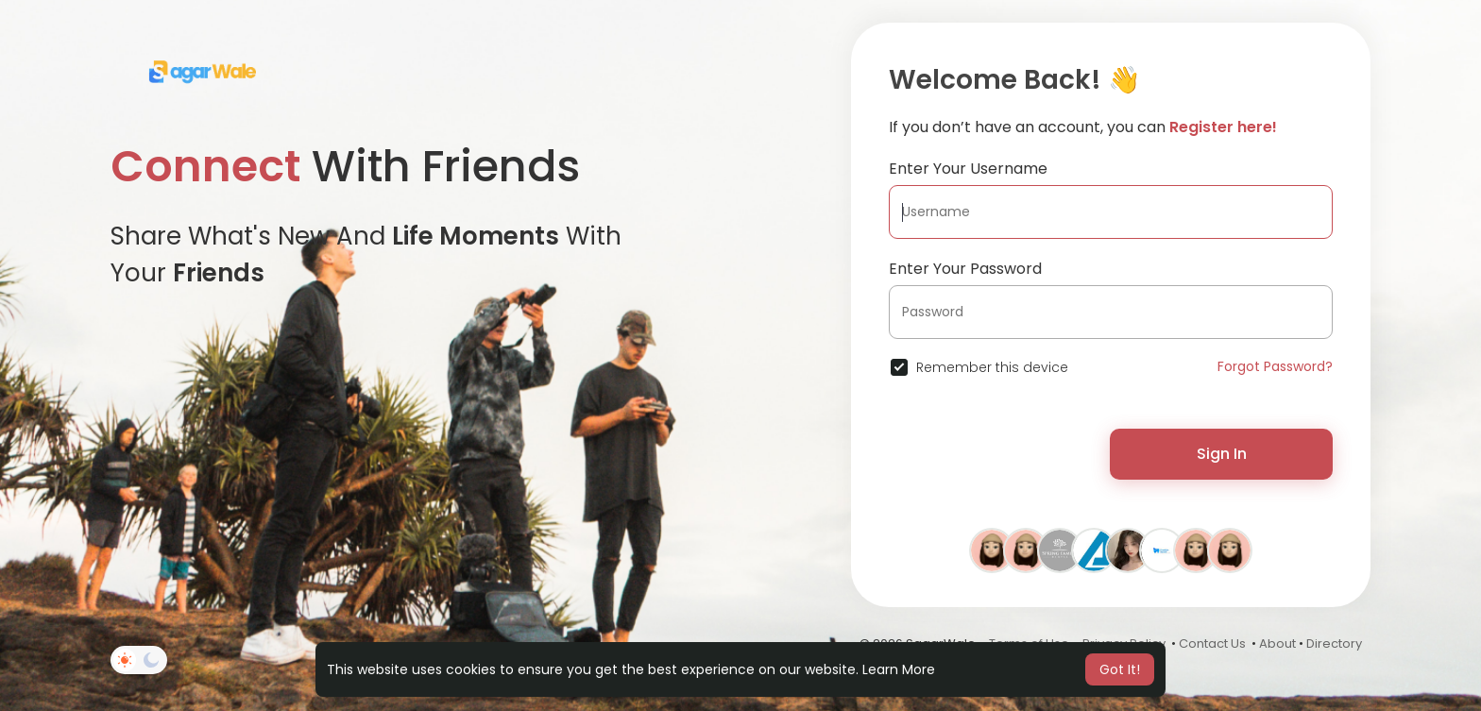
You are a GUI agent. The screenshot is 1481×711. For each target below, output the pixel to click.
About (1277, 643)
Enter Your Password (965, 268)
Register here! (1223, 127)
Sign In (1222, 454)
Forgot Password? (1275, 366)
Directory (1334, 643)
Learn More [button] (898, 669)
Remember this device (992, 367)
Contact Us (1212, 643)
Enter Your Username (968, 168)
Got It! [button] (1119, 669)
